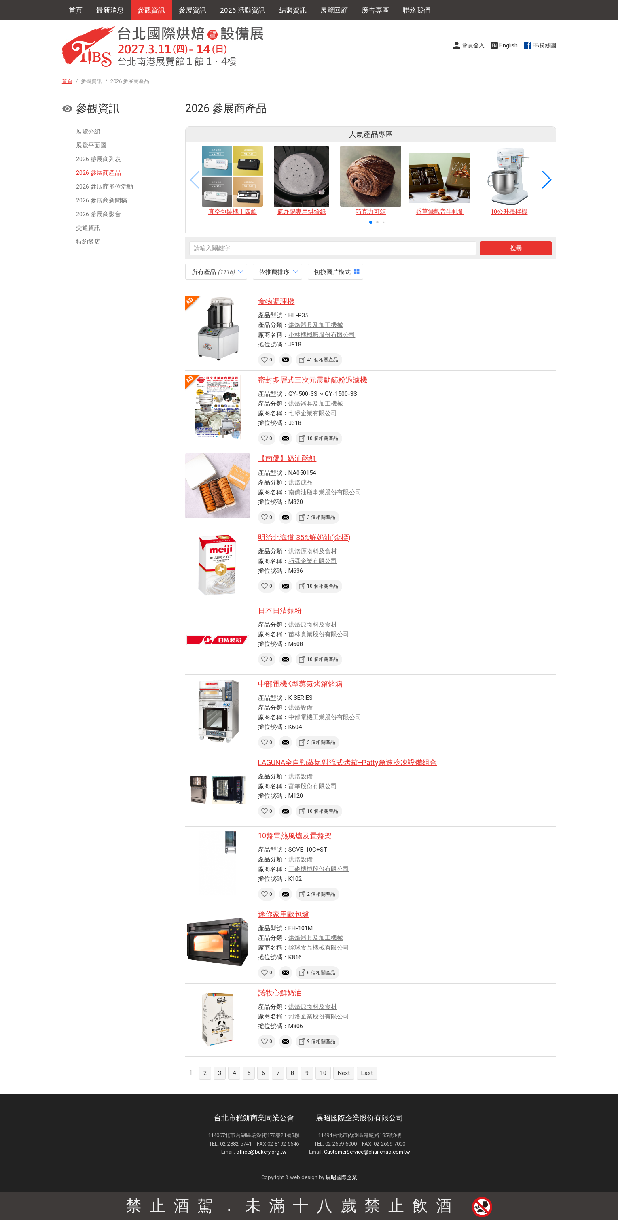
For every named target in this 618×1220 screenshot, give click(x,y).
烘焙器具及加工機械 (315, 325)
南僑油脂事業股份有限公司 (324, 492)
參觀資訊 (151, 10)
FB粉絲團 (544, 45)
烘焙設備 (300, 707)
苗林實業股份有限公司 (318, 634)
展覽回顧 (334, 10)
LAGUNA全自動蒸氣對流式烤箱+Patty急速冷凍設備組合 (347, 762)
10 (323, 1073)
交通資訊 (88, 228)
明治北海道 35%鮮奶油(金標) (304, 537)
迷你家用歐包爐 (283, 914)
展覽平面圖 (91, 145)
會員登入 (473, 45)
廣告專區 (375, 10)
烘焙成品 (300, 482)
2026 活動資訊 (242, 10)
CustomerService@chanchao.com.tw (367, 1152)
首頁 (76, 10)
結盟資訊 (293, 10)
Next (344, 1073)
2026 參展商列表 (98, 159)
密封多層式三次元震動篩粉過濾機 (312, 380)
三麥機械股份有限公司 (318, 869)
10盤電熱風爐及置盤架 (295, 835)
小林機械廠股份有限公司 (321, 334)
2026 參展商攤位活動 (104, 186)
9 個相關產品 (321, 1041)
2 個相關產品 (321, 894)
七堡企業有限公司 (312, 413)
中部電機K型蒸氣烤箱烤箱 (300, 684)
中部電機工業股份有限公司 (324, 717)
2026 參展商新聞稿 (101, 200)
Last (367, 1073)
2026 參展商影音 (98, 214)
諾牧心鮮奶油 (280, 992)
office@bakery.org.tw (261, 1152)
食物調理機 (276, 301)
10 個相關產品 (322, 438)
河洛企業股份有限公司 (318, 1016)
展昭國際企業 (341, 1177)
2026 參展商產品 (98, 172)
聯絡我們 (416, 10)
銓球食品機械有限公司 (318, 947)
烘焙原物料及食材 (312, 551)
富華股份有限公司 (312, 786)
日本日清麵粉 (280, 610)
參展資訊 (192, 10)
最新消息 (110, 10)
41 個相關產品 (322, 360)
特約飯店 (88, 241)
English (508, 45)
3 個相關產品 (321, 517)
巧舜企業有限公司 (312, 561)
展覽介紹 (88, 131)
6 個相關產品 (321, 973)
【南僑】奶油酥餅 (287, 458)
